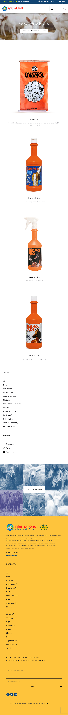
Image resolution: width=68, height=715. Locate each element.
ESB (47, 703)
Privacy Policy (11, 555)
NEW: (10, 1)
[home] (12, 8)
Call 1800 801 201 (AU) (45, 1)
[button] (52, 8)
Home (24, 31)
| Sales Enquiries (23, 1)
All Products (34, 31)
